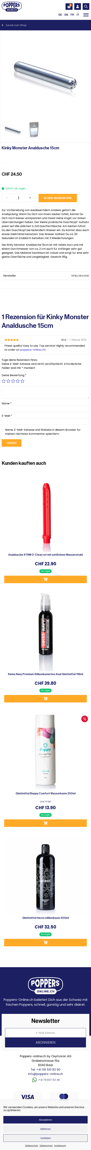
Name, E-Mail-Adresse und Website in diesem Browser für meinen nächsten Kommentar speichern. (43, 432)
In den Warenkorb (58, 198)
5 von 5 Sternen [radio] (22, 381)
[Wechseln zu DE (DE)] (60, 14)
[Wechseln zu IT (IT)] (78, 14)
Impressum (60, 1145)
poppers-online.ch (32, 350)
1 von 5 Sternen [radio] (4, 381)
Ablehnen (45, 1128)
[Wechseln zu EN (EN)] (66, 14)
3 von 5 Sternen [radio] (13, 381)
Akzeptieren (45, 1119)
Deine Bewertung (14, 375)
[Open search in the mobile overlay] (86, 6)
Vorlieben (45, 1138)
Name (7, 403)
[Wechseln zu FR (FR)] (72, 14)
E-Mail (7, 416)
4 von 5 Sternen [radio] (18, 381)
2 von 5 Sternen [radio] (8, 381)
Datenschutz (31, 1145)
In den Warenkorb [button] (45, 579)
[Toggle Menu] (86, 14)
